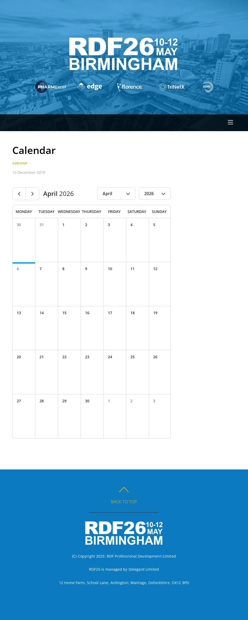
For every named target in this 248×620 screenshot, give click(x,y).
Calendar (34, 150)
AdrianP (20, 163)
